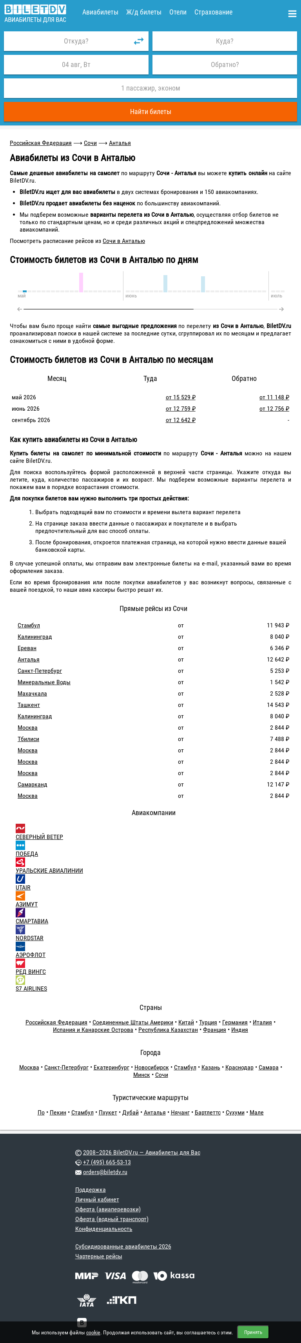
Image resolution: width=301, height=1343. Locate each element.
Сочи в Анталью (124, 241)
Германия (235, 1022)
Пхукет (108, 1112)
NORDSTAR (30, 938)
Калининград (35, 636)
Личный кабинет (97, 1199)
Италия (262, 1022)
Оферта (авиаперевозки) (108, 1209)
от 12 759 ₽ (181, 408)
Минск (141, 1074)
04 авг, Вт (76, 64)
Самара (269, 1067)
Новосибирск (151, 1067)
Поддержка (90, 1189)
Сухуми (235, 1112)
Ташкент (29, 705)
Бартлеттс (208, 1112)
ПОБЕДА (27, 853)
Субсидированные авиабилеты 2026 (123, 1246)
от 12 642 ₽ (181, 420)
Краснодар (239, 1067)
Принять (253, 1332)
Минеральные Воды (44, 682)
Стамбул (29, 625)
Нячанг (180, 1112)
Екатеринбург (111, 1067)
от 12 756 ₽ (274, 408)
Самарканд (32, 784)
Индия (239, 1029)
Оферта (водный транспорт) (112, 1219)
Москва (28, 727)
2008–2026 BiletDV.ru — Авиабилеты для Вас (141, 1152)
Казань (210, 1067)
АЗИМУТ (27, 904)
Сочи (90, 143)
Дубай (130, 1112)
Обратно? (225, 64)
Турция (208, 1022)
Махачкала (32, 693)
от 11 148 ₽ (274, 397)
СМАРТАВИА (32, 921)
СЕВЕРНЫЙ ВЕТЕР (39, 837)
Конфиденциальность (103, 1228)
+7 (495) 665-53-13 (107, 1162)
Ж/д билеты (143, 12)
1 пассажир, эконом (150, 88)
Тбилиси (28, 739)
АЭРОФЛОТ (30, 955)
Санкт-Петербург (40, 670)
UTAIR (23, 887)
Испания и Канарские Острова (93, 1029)
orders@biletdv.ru (105, 1172)
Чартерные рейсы (98, 1256)
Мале (257, 1112)
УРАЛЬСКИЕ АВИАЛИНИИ (49, 870)
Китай (186, 1022)
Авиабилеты (100, 12)
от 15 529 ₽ (181, 397)
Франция (214, 1029)
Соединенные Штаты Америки (132, 1022)
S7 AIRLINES (31, 988)
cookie (93, 1332)
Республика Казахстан (168, 1029)
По (41, 1112)
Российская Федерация (41, 143)
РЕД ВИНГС (31, 971)
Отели (178, 12)
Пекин (58, 1112)
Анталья (120, 143)
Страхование (213, 12)
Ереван (27, 648)
